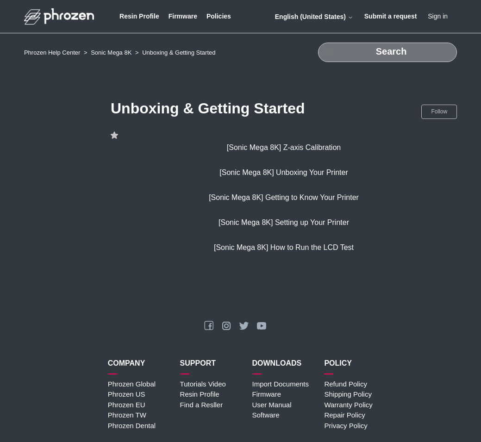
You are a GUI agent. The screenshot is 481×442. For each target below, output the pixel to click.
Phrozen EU (126, 405)
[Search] (387, 52)
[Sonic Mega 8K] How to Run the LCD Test (284, 247)
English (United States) (314, 16)
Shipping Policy (348, 394)
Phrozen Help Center (52, 52)
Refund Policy (345, 384)
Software (266, 415)
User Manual (272, 405)
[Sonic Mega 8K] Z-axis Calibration (284, 147)
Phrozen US (126, 394)
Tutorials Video (203, 384)
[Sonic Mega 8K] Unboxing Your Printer (283, 172)
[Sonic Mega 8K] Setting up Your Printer (284, 222)
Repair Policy (344, 415)
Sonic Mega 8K (111, 52)
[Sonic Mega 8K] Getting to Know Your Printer (284, 197)
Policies (218, 16)
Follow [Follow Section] (439, 111)
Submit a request (390, 16)
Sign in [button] (438, 16)
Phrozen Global (132, 384)
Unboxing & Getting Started (178, 52)
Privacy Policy (345, 426)
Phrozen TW (127, 415)
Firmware (183, 16)
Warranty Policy (348, 405)
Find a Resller (201, 405)
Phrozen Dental (132, 426)
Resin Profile (139, 16)
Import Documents (280, 384)
